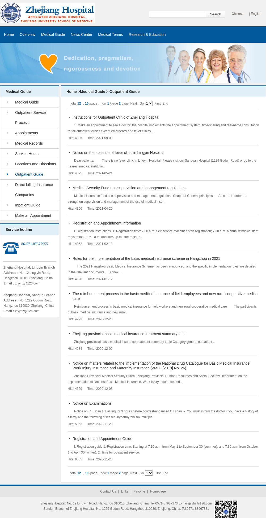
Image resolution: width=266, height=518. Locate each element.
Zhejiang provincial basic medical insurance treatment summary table (130, 334)
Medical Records (29, 143)
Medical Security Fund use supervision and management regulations (129, 188)
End (165, 103)
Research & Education (147, 34)
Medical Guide (53, 34)
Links (125, 491)
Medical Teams (110, 34)
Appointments (26, 133)
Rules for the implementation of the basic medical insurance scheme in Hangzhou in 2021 (146, 258)
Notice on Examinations (92, 403)
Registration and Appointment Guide (102, 439)
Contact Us (108, 491)
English (256, 14)
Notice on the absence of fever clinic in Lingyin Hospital (118, 152)
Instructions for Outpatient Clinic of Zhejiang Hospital (116, 117)
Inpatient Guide (27, 205)
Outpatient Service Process (30, 117)
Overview (27, 34)
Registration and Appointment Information (107, 223)
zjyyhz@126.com (27, 283)
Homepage (158, 491)
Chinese (237, 14)
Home (9, 34)
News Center (81, 34)
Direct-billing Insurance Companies (34, 190)
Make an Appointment (33, 215)
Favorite (139, 491)
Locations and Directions (35, 164)
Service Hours (27, 154)
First (157, 103)
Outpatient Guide (29, 174)
